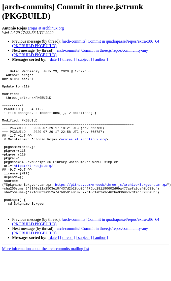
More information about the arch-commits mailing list (45, 276)
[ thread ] (67, 59)
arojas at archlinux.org (46, 28)
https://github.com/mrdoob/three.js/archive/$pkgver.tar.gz (111, 208)
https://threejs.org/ (33, 185)
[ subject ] (84, 59)
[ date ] (53, 59)
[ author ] (100, 59)
